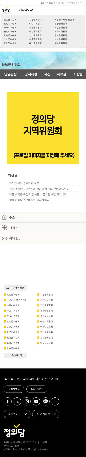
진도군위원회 (60, 39)
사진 (47, 74)
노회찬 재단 (37, 389)
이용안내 (51, 3)
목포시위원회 (10, 27)
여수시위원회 (60, 31)
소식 (13, 379)
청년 (50, 379)
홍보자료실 (14, 389)
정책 (19, 379)
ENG (82, 3)
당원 (38, 379)
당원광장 (10, 74)
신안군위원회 (35, 31)
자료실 (61, 74)
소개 (6, 379)
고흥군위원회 (35, 19)
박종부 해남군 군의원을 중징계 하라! (29, 200)
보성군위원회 (60, 27)
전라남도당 (25, 10)
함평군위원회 (10, 43)
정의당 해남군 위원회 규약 (24, 183)
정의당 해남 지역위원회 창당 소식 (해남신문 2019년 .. (38, 188)
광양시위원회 (10, 23)
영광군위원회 (10, 35)
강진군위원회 (10, 19)
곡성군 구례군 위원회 (64, 19)
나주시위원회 (35, 23)
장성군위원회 (10, 39)
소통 (25, 379)
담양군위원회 (60, 23)
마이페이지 (72, 3)
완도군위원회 (60, 35)
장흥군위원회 (35, 39)
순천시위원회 (10, 31)
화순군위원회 (60, 43)
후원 (57, 379)
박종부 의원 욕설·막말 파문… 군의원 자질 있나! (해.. (38, 194)
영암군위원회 (35, 35)
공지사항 (31, 74)
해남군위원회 (35, 43)
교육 (32, 379)
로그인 (61, 3)
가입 (42, 3)
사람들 (77, 74)
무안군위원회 (35, 27)
